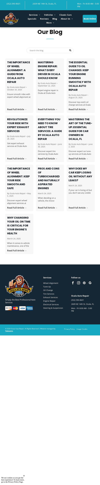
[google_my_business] (90, 283)
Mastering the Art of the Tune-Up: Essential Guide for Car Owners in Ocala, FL (80, 129)
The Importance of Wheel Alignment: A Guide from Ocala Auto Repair (18, 72)
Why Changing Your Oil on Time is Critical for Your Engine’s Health (18, 225)
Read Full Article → (17, 109)
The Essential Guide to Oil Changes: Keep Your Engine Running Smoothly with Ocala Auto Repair (80, 76)
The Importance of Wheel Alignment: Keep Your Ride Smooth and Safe (18, 178)
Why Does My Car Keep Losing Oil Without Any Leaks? (80, 174)
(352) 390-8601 (13, 3)
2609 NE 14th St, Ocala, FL (44, 3)
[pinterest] (84, 283)
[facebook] (73, 283)
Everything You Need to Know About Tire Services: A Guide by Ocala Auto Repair (50, 129)
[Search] (50, 50)
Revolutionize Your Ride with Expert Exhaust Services (18, 125)
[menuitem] (34, 15)
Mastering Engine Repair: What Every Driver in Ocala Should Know (49, 70)
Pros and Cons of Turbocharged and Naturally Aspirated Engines (49, 178)
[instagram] (78, 283)
